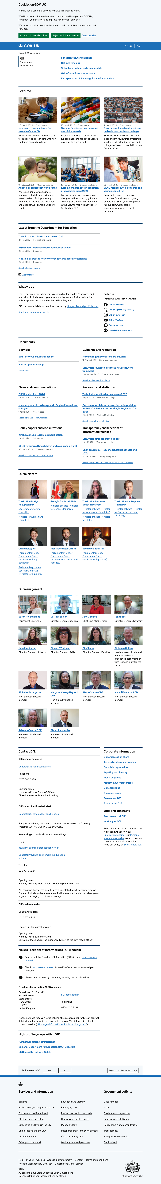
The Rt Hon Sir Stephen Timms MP (127, 503)
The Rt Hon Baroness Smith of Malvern (93, 503)
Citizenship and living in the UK (34, 1124)
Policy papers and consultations (120, 1124)
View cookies (89, 35)
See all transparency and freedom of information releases (107, 462)
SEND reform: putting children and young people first (123, 189)
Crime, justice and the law (32, 1130)
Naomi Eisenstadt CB (126, 692)
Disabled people (27, 1136)
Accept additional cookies (33, 35)
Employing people (70, 1107)
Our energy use (112, 787)
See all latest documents (29, 268)
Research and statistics (116, 1119)
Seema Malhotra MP (93, 548)
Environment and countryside (76, 1113)
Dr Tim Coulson (59, 616)
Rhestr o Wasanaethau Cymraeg (35, 1163)
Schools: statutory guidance (76, 57)
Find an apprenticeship (31, 364)
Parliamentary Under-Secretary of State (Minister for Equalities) (30, 570)
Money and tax (69, 1124)
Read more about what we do (33, 312)
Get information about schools (78, 73)
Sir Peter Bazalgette (29, 692)
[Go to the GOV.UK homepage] (28, 45)
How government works (116, 1136)
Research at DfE (112, 798)
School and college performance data (81, 68)
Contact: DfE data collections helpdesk (39, 813)
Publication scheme (114, 834)
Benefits (22, 1101)
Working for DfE (112, 821)
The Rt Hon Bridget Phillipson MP (28, 503)
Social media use (132, 844)
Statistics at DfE (113, 803)
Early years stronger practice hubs (101, 438)
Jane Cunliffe (89, 616)
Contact (79, 1159)
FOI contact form (70, 994)
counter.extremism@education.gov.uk (38, 847)
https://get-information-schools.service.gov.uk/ (62, 1024)
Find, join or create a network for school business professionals (52, 258)
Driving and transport (29, 1142)
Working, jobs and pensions (75, 1142)
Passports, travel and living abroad (79, 1130)
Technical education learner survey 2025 (40, 236)
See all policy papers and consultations (35, 455)
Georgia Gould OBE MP (63, 501)
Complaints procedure (116, 767)
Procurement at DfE (115, 816)
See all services (25, 370)
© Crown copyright (132, 1175)
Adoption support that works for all (37, 187)
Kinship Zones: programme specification (40, 434)
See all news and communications (33, 418)
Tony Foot (119, 616)
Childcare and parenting (31, 1119)
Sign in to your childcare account (36, 356)
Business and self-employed (33, 1113)
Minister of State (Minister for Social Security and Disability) (128, 512)
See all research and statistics (95, 421)
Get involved (110, 1142)
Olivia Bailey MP (27, 548)
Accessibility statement (59, 1159)
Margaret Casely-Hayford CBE (64, 694)
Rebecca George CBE (30, 730)
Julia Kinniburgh (27, 648)
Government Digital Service (69, 1163)
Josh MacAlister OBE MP (64, 548)
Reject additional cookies (65, 35)
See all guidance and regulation (96, 380)
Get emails (26, 274)
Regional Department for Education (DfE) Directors (46, 1046)
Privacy (30, 1159)
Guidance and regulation (117, 1113)
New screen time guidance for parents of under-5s (34, 130)
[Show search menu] (139, 46)
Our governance (112, 793)
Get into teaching (70, 62)
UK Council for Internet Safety (34, 1052)
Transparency (111, 1130)
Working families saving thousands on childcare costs (80, 130)
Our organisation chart (116, 756)
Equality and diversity (115, 772)
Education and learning (73, 1101)
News (107, 1107)
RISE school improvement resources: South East (44, 247)
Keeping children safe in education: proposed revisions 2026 (80, 189)
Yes (52, 1070)
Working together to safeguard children (104, 356)
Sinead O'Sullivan (60, 648)
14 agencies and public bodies (82, 306)
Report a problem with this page (123, 1070)
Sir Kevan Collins (123, 648)
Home (21, 53)
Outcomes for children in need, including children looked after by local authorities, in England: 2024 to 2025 (111, 408)
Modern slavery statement (118, 782)
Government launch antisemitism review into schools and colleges (122, 130)
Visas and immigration (72, 1136)
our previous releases (43, 967)
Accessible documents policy (120, 762)
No (67, 1070)
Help (21, 1159)
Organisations (33, 53)
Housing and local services (75, 1119)
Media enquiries (112, 777)
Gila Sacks (88, 648)
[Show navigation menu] (128, 46)
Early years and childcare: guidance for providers (87, 78)
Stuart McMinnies (60, 730)
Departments (111, 1101)
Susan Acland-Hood (29, 616)
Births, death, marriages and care (36, 1107)
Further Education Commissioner (36, 1041)
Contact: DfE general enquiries (34, 766)
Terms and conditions (97, 1159)
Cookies (40, 1159)
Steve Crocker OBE (92, 692)
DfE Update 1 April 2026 (31, 394)
